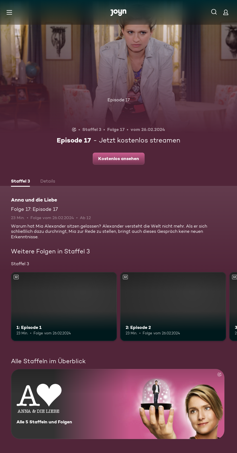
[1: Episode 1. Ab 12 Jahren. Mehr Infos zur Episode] (64, 306)
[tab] (20, 182)
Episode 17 (119, 99)
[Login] (226, 12)
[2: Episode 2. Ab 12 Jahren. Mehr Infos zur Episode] (173, 306)
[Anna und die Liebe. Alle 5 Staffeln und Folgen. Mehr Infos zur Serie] (117, 404)
